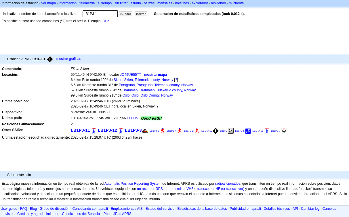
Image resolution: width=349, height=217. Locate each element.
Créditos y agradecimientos (38, 214)
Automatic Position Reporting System (132, 184)
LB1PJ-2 (189, 130)
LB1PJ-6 (154, 130)
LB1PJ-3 (133, 130)
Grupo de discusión (54, 209)
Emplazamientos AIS (127, 209)
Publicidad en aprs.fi (245, 209)
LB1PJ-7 (276, 130)
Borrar (141, 14)
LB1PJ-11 (80, 130)
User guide (9, 209)
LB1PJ (223, 130)
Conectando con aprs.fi (90, 209)
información (68, 3)
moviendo (218, 3)
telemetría (87, 3)
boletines (182, 3)
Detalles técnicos (277, 209)
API (295, 209)
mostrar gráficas (68, 59)
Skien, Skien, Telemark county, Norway (143, 80)
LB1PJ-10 (206, 130)
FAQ (23, 209)
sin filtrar (121, 3)
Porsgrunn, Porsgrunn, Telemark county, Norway (156, 85)
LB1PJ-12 (107, 130)
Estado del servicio (160, 209)
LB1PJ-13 (257, 130)
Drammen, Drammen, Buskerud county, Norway (159, 90)
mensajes (164, 3)
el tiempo (105, 3)
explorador (200, 3)
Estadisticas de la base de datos (202, 209)
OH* (105, 21)
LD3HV (133, 118)
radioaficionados (227, 184)
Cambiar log (310, 209)
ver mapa (48, 3)
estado (136, 3)
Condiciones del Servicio (81, 214)
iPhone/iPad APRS (117, 214)
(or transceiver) (232, 189)
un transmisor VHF (179, 189)
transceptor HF (208, 189)
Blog (33, 209)
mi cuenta (236, 3)
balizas (149, 3)
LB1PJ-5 (240, 130)
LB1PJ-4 (171, 130)
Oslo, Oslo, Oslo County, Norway (148, 95)
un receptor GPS (150, 189)
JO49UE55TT (130, 75)
